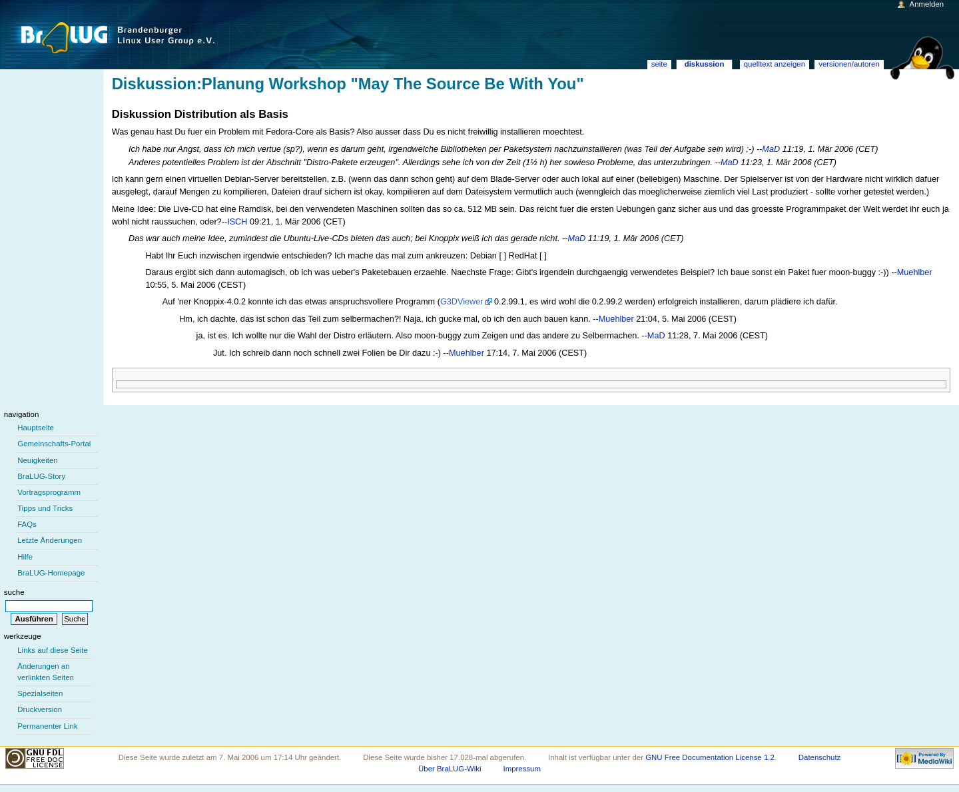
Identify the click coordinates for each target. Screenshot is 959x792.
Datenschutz (820, 757)
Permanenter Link (47, 726)
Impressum (522, 769)
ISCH (237, 221)
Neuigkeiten (37, 460)
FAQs (27, 524)
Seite (659, 64)
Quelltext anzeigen (774, 64)
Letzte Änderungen (49, 540)
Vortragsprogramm (49, 492)
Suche (14, 592)
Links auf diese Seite (52, 650)
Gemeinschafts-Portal (54, 444)
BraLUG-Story (41, 476)
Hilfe (25, 557)
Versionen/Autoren (849, 64)
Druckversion (39, 709)
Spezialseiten (40, 693)
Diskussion (705, 64)
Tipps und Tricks (45, 508)
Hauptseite (35, 428)
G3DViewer (461, 301)
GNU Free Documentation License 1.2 (710, 757)
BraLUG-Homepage (51, 573)
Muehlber (914, 272)
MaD (771, 149)
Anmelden (927, 4)
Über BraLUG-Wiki (449, 769)
